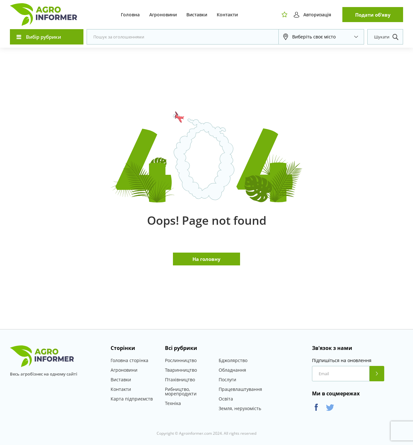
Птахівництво (180, 379)
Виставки (196, 15)
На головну (206, 259)
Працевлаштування (240, 389)
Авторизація (317, 15)
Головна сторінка (129, 360)
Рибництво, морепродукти (181, 391)
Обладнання (232, 370)
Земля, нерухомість (240, 408)
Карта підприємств (132, 399)
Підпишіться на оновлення (341, 360)
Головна (130, 15)
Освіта (226, 399)
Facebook (316, 407)
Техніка (173, 403)
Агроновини (163, 15)
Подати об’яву (373, 15)
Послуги (227, 379)
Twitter (330, 407)
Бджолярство (233, 360)
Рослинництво (181, 360)
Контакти (227, 15)
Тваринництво (181, 370)
